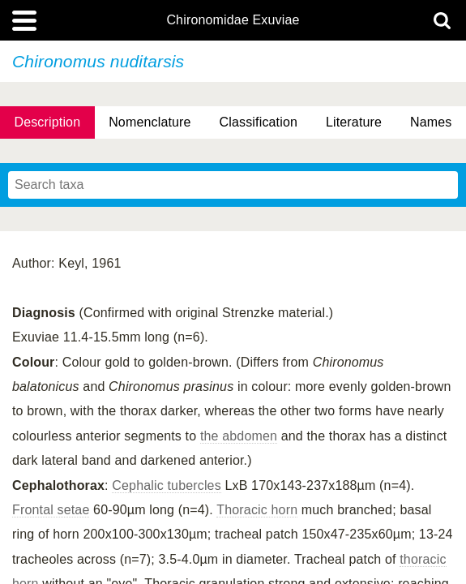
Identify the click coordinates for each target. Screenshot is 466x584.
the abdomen (238, 436)
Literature (354, 122)
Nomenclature (150, 122)
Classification (259, 122)
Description (47, 122)
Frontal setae (50, 510)
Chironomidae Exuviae (232, 20)
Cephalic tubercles (166, 485)
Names (430, 122)
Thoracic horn (256, 510)
